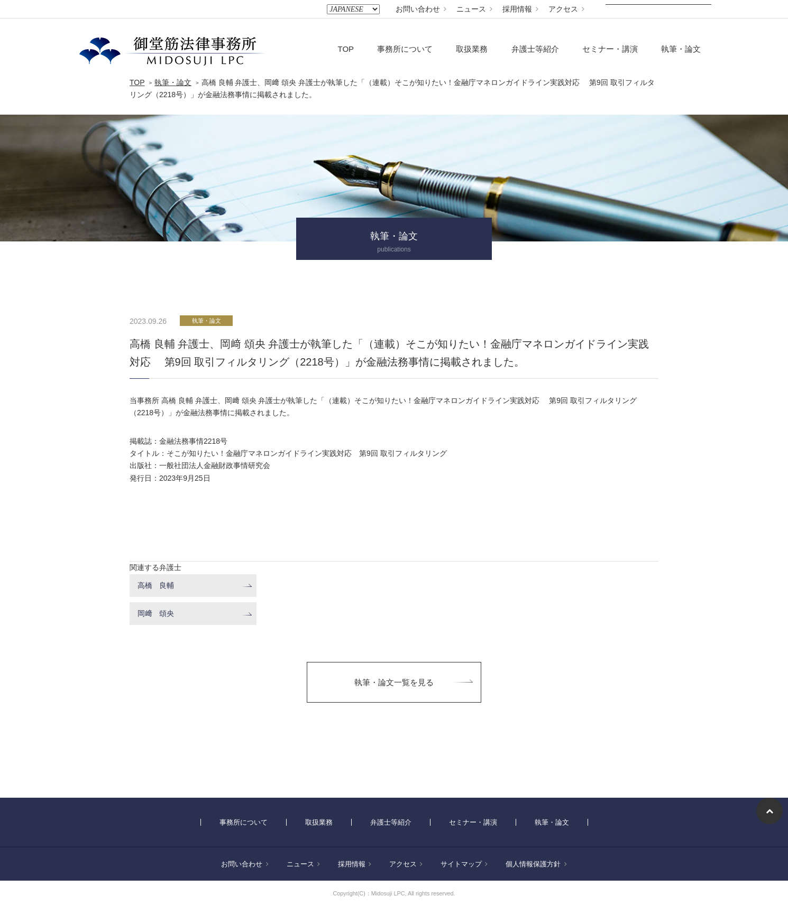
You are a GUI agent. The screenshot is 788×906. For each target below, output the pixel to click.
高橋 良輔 (156, 585)
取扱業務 (472, 48)
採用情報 (520, 9)
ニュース (474, 9)
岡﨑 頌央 (156, 613)
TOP (346, 48)
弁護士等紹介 (535, 48)
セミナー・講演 (610, 48)
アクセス (566, 9)
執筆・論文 (681, 48)
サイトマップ (464, 864)
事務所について (405, 48)
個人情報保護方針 (536, 864)
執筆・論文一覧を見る (394, 682)
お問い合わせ (421, 9)
